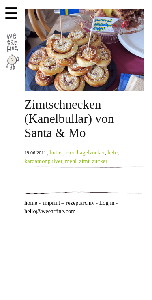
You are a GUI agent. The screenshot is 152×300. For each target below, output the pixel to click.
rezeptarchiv (80, 202)
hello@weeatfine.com (49, 211)
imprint (51, 202)
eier (70, 152)
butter (57, 152)
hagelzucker (91, 152)
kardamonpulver (43, 161)
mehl (71, 161)
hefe (112, 152)
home (30, 202)
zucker (99, 161)
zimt (84, 161)
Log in (106, 202)
